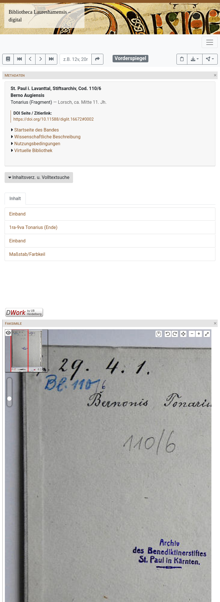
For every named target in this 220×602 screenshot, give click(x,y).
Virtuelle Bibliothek (33, 150)
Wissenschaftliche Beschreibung (47, 136)
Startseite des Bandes (36, 130)
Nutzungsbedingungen (37, 143)
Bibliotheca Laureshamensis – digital (40, 16)
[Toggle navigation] (210, 42)
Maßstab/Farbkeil (27, 254)
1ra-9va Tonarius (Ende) (33, 227)
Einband (17, 214)
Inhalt (15, 198)
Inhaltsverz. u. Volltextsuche (38, 177)
